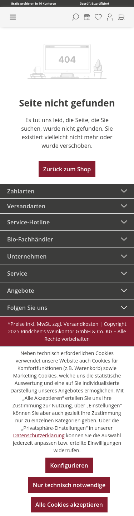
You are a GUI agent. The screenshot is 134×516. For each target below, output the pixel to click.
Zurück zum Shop (67, 169)
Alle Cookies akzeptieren (69, 505)
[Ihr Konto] (109, 17)
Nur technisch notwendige (69, 485)
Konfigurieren (69, 465)
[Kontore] (87, 17)
